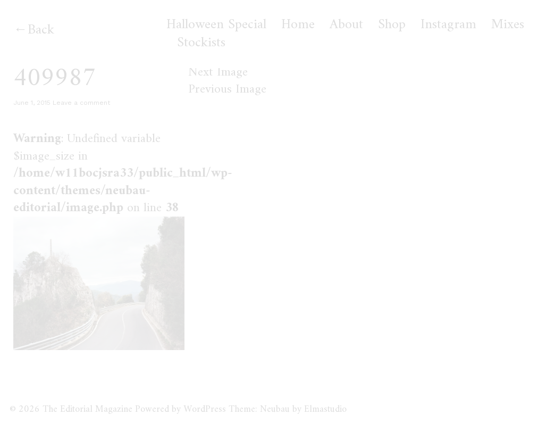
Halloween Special (216, 25)
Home (298, 25)
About (346, 25)
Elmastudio (325, 409)
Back (41, 30)
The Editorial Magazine (87, 409)
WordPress (204, 409)
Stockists (201, 43)
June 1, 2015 (32, 102)
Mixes (507, 25)
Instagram (448, 25)
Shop (392, 25)
